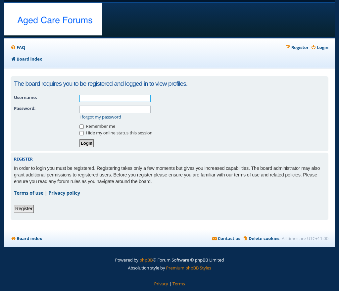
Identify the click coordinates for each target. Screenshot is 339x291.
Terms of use (28, 193)
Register (23, 208)
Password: (24, 108)
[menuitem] (18, 47)
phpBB (146, 260)
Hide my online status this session (115, 133)
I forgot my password (100, 117)
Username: (25, 97)
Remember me (97, 126)
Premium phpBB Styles (188, 268)
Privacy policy (64, 193)
